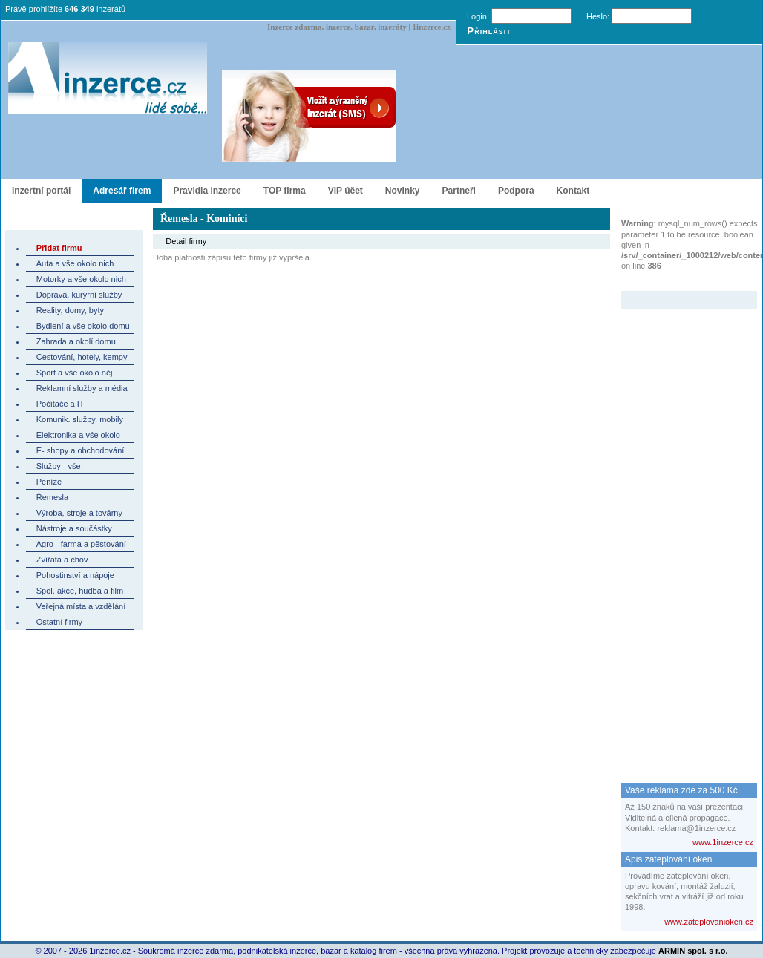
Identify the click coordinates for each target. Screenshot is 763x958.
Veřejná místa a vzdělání (80, 606)
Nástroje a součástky (74, 528)
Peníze (49, 481)
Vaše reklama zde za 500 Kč (681, 790)
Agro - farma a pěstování (81, 543)
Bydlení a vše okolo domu (83, 325)
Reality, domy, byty (70, 310)
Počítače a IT (60, 403)
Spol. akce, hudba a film (79, 590)
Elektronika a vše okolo (78, 434)
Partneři (459, 191)
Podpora (516, 191)
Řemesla (52, 497)
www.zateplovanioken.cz (708, 921)
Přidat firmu (59, 247)
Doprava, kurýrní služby (79, 294)
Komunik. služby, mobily (79, 419)
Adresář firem (122, 191)
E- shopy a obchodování (80, 450)
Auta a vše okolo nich (75, 263)
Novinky (402, 191)
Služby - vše (58, 466)
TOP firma (284, 191)
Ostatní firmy (59, 621)
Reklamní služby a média (82, 388)
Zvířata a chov (62, 559)
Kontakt (573, 191)
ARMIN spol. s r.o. (693, 950)
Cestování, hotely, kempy (82, 356)
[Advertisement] (680, 531)
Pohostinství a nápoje (75, 575)
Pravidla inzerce (206, 191)
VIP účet (345, 191)
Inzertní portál (41, 191)
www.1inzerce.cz (722, 842)
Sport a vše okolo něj (74, 372)
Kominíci (226, 218)
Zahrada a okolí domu (76, 341)
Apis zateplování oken (668, 859)
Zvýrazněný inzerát (678, 281)
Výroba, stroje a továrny (79, 512)
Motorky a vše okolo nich (81, 279)
